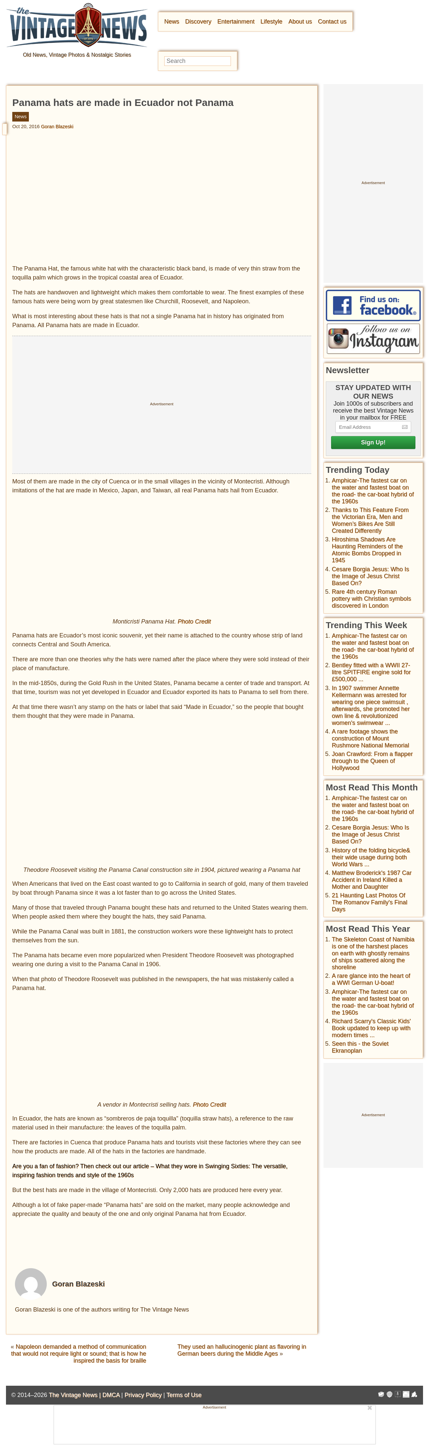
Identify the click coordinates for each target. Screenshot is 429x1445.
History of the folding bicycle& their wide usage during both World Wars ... (371, 857)
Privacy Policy (143, 1395)
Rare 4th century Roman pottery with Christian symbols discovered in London (371, 598)
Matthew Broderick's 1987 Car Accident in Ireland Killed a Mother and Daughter (372, 880)
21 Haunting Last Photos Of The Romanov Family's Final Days (369, 902)
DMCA (110, 1395)
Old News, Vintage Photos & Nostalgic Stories (77, 55)
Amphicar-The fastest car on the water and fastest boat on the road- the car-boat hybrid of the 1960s (373, 491)
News (171, 21)
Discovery (198, 21)
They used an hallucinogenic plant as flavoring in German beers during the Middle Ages (241, 1350)
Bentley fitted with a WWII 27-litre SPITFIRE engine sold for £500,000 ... (371, 672)
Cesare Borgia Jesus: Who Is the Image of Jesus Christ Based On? (370, 576)
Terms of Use (184, 1395)
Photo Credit (194, 621)
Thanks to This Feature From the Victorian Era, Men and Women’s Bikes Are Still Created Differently (370, 520)
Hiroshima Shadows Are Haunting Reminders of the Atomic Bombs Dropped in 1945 (367, 550)
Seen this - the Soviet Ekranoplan (360, 1047)
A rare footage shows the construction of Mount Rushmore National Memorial (370, 738)
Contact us (332, 21)
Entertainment (235, 21)
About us (300, 21)
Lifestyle (271, 21)
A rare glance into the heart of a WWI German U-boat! (371, 979)
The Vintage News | (75, 1395)
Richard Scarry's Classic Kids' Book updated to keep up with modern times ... (371, 1028)
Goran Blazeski (57, 126)
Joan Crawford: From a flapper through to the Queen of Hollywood (372, 761)
